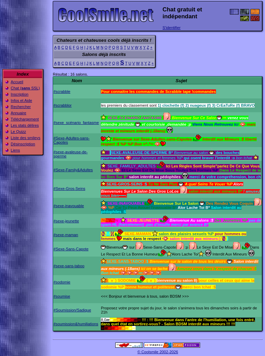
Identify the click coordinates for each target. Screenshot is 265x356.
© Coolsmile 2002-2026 (157, 352)
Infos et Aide (21, 100)
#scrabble (61, 91)
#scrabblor (62, 105)
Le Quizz (18, 131)
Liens (15, 150)
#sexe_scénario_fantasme (76, 123)
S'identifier (171, 28)
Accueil (17, 82)
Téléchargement (25, 119)
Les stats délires (25, 125)
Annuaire (18, 113)
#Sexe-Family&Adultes (73, 170)
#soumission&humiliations (75, 324)
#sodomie (61, 282)
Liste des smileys (25, 138)
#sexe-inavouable (68, 206)
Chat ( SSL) (25, 88)
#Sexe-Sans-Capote (70, 249)
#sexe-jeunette (66, 221)
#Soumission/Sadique (72, 310)
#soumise (61, 296)
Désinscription (23, 144)
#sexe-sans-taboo (69, 266)
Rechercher (21, 107)
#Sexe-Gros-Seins (69, 188)
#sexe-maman (65, 235)
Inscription (19, 94)
